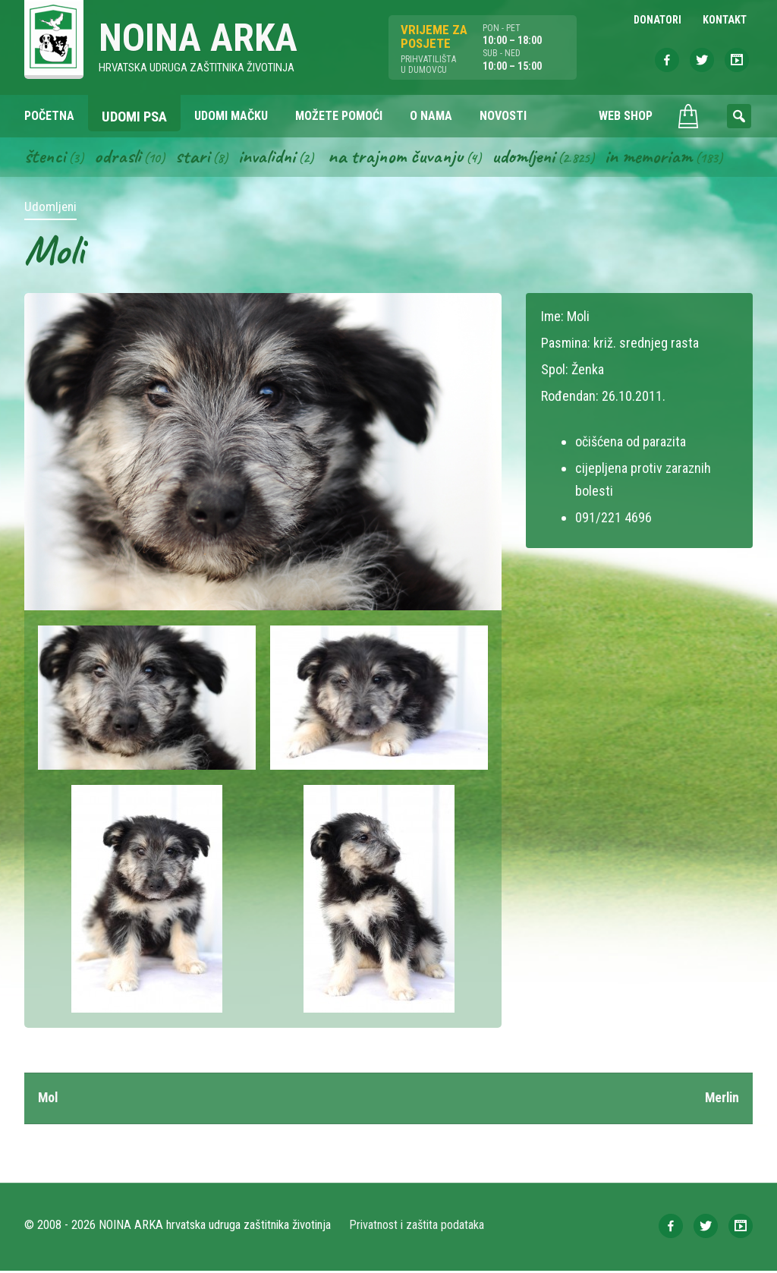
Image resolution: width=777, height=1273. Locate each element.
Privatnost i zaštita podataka (417, 1227)
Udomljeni (530, 158)
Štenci (45, 158)
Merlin (721, 1100)
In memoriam (656, 158)
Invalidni (269, 158)
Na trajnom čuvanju (400, 158)
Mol (48, 1100)
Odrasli (119, 158)
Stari (194, 158)
